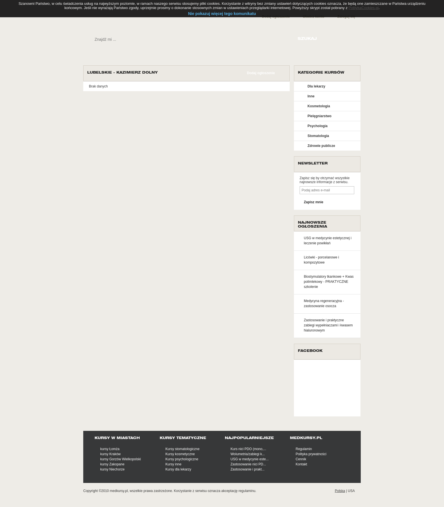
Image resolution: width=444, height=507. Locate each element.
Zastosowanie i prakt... (247, 469)
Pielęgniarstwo (320, 116)
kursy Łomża (109, 449)
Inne (311, 96)
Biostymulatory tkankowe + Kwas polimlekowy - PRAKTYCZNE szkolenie (329, 282)
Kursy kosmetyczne (180, 454)
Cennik (301, 459)
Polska (340, 491)
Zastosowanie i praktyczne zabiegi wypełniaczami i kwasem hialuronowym (328, 325)
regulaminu (246, 491)
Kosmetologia (319, 106)
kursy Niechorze (112, 469)
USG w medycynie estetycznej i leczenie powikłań (327, 240)
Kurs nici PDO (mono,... (248, 449)
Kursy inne (173, 464)
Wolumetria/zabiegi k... (247, 454)
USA (351, 491)
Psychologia (318, 126)
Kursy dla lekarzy (178, 469)
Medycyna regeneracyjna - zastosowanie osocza (324, 303)
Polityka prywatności (311, 454)
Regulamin (304, 449)
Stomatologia (318, 136)
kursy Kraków (110, 454)
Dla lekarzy (316, 86)
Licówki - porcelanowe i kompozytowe (321, 259)
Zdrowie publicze (321, 146)
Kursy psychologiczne (181, 459)
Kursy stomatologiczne (182, 449)
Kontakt (301, 464)
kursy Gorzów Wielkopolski (120, 459)
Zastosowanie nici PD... (248, 464)
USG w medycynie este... (249, 459)
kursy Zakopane (112, 464)
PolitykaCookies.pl (364, 8)
